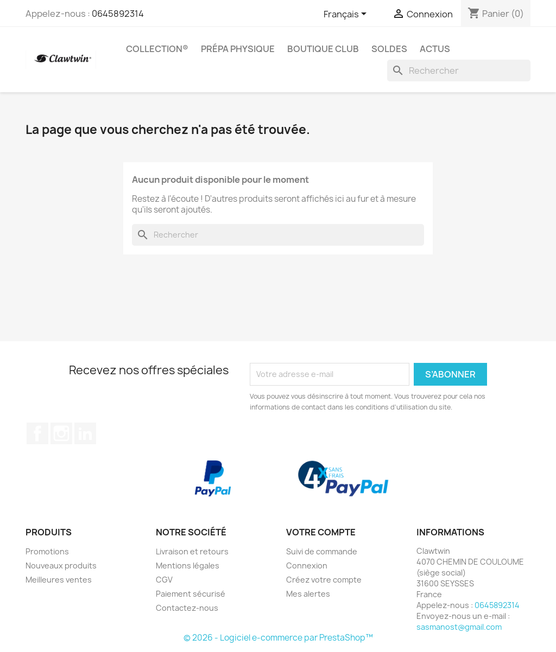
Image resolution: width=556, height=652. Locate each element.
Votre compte (321, 532)
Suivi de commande (321, 551)
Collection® (157, 49)
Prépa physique (238, 49)
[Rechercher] (458, 70)
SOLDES (389, 49)
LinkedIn (85, 433)
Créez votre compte (324, 579)
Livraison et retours (192, 551)
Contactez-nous (187, 608)
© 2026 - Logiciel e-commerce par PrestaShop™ (278, 637)
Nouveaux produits (61, 565)
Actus (435, 49)
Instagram (61, 433)
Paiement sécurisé (190, 594)
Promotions (47, 551)
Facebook (37, 433)
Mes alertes (308, 594)
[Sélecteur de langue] (347, 14)
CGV (164, 579)
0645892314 (118, 14)
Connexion (306, 565)
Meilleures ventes (59, 579)
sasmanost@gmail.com (459, 627)
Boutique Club (323, 49)
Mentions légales (187, 565)
